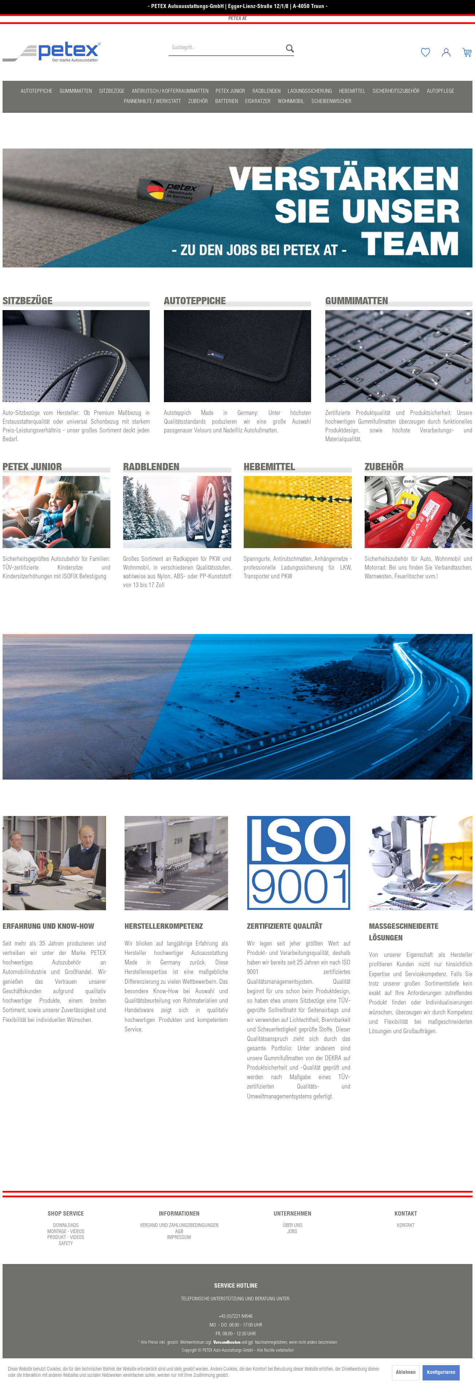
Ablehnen (406, 1372)
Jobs (292, 1232)
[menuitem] (231, 52)
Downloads (66, 1225)
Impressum (179, 1237)
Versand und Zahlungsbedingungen (179, 1225)
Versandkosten (226, 1342)
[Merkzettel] (431, 52)
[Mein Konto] (452, 52)
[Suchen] (288, 48)
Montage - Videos (66, 1232)
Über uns (292, 1225)
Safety (66, 1244)
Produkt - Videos (65, 1237)
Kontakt (406, 1225)
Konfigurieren (441, 1372)
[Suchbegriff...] (231, 48)
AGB (179, 1232)
